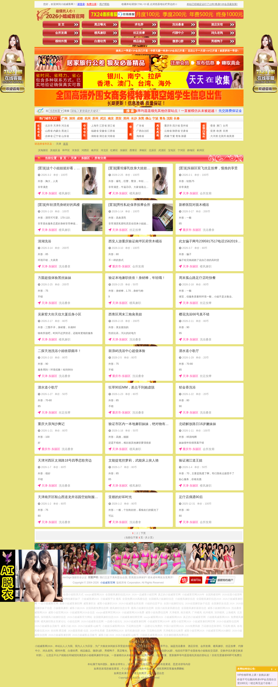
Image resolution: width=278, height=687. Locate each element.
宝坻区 (172, 150)
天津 (58, 143)
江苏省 (103, 125)
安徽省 (103, 130)
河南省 (111, 136)
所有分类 (100, 158)
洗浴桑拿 (178, 24)
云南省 (168, 130)
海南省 (140, 136)
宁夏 (172, 136)
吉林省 (49, 136)
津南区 (143, 150)
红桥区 (114, 150)
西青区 (133, 150)
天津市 (57, 125)
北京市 (49, 125)
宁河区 (181, 150)
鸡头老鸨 (217, 32)
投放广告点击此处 (139, 641)
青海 (178, 136)
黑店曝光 (100, 24)
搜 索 (130, 111)
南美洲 (230, 136)
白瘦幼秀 (100, 41)
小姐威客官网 (107, 582)
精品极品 (139, 41)
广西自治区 (142, 130)
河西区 (85, 150)
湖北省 (103, 136)
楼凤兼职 (100, 32)
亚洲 (212, 130)
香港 (212, 125)
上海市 (95, 125)
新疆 (183, 136)
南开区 (95, 150)
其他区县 (55, 150)
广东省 (140, 125)
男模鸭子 (217, 41)
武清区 (162, 150)
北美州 (222, 136)
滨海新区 (43, 150)
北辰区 (152, 150)
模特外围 (61, 41)
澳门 (219, 125)
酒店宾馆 (217, 24)
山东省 (65, 136)
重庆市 (168, 125)
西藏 (166, 136)
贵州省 (184, 125)
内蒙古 (57, 130)
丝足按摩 (139, 32)
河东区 (75, 150)
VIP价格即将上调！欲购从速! (253, 674)
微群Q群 (178, 41)
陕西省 (176, 130)
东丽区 (124, 150)
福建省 (95, 130)
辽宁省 (57, 136)
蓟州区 (200, 150)
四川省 (176, 125)
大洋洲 (214, 136)
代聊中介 (178, 32)
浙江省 (111, 125)
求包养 (139, 24)
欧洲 (219, 130)
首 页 (61, 24)
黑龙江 (65, 130)
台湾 (225, 125)
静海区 (191, 150)
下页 (143, 533)
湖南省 (95, 136)
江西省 (111, 130)
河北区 (104, 150)
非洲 (225, 130)
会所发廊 (61, 32)
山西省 (49, 130)
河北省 (65, 125)
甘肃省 (184, 130)
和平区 (66, 150)
